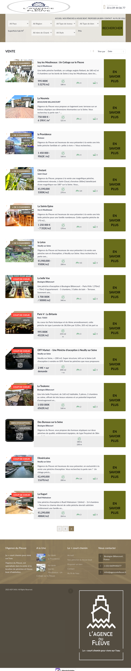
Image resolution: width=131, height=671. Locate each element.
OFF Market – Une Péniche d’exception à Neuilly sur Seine (67, 350)
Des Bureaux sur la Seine (50, 422)
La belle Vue (43, 278)
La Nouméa (43, 98)
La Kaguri (42, 494)
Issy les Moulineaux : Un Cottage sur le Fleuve (60, 62)
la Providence (44, 134)
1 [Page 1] (65, 528)
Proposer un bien (95, 18)
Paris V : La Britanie (47, 314)
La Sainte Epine (45, 206)
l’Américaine (43, 458)
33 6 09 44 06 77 (116, 7)
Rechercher (112, 28)
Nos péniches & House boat (75, 18)
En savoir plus (114, 76)
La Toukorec (43, 386)
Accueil (58, 18)
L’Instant (42, 170)
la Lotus (42, 242)
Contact (108, 18)
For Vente (52, 555)
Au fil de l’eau (119, 18)
